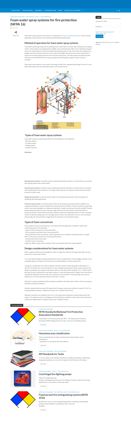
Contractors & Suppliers (72, 10)
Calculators (15, 10)
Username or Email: (101, 21)
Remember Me (100, 34)
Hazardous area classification (54, 333)
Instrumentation (50, 10)
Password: (99, 26)
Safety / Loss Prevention (43, 16)
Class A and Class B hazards (71, 36)
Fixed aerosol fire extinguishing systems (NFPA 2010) (63, 396)
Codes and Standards (17, 16)
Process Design (28, 10)
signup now (99, 32)
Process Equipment (60, 351)
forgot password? (109, 32)
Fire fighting (30, 16)
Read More (43, 325)
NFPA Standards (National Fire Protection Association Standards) (61, 313)
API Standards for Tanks (51, 354)
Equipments (38, 10)
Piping (60, 10)
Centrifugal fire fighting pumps (55, 374)
